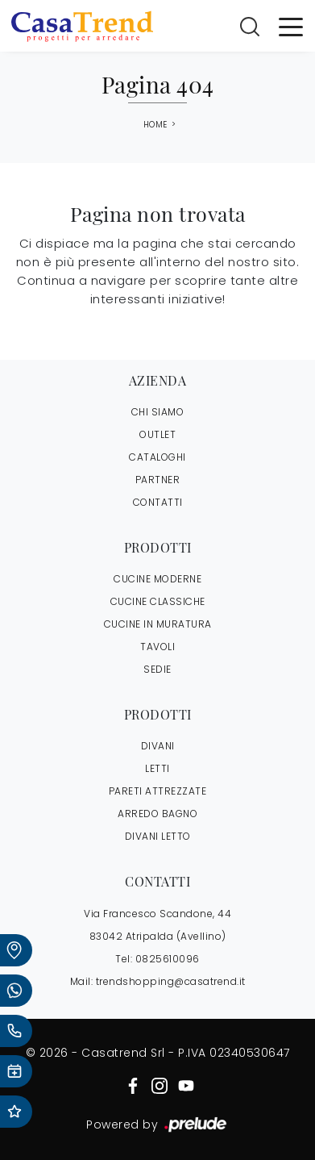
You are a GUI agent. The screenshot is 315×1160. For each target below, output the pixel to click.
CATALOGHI (157, 457)
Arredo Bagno (157, 813)
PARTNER (157, 479)
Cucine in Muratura (158, 624)
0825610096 (167, 959)
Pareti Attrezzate (158, 791)
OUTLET (157, 434)
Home (155, 125)
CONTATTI (158, 502)
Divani (158, 746)
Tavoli (157, 646)
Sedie (157, 669)
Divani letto (158, 836)
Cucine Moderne (157, 579)
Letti (157, 768)
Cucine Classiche (157, 601)
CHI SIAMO (157, 412)
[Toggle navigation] (291, 26)
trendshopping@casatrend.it (171, 981)
